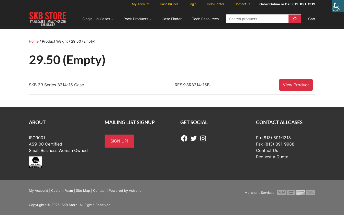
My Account (38, 190)
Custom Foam (62, 190)
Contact (99, 190)
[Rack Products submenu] (150, 19)
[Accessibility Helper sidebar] (338, 6)
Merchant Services (259, 192)
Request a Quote (272, 156)
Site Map (83, 190)
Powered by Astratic (125, 190)
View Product (296, 84)
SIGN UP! (119, 141)
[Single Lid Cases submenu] (112, 19)
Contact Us (267, 150)
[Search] (294, 19)
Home (34, 41)
